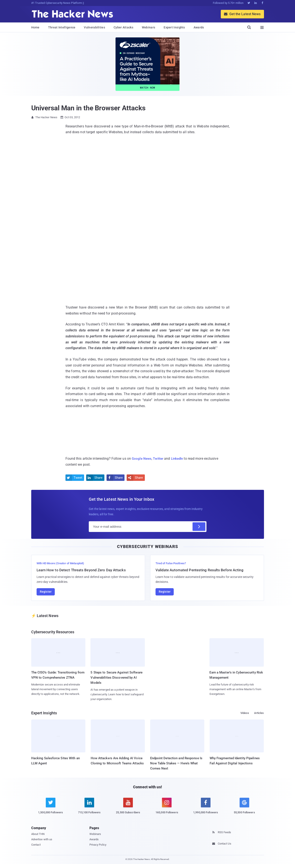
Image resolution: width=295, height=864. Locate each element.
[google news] (244, 806)
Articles (259, 713)
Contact (36, 844)
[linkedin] (89, 808)
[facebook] (205, 808)
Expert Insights (174, 27)
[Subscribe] (199, 526)
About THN (38, 834)
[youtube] (128, 808)
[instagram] (167, 808)
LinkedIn (179, 458)
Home (35, 27)
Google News (142, 458)
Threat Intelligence (62, 27)
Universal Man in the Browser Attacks (88, 108)
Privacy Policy (97, 844)
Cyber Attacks (123, 27)
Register (46, 591)
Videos (244, 713)
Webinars (148, 27)
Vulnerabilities (94, 27)
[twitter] (50, 808)
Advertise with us (41, 839)
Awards (199, 27)
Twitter (159, 458)
